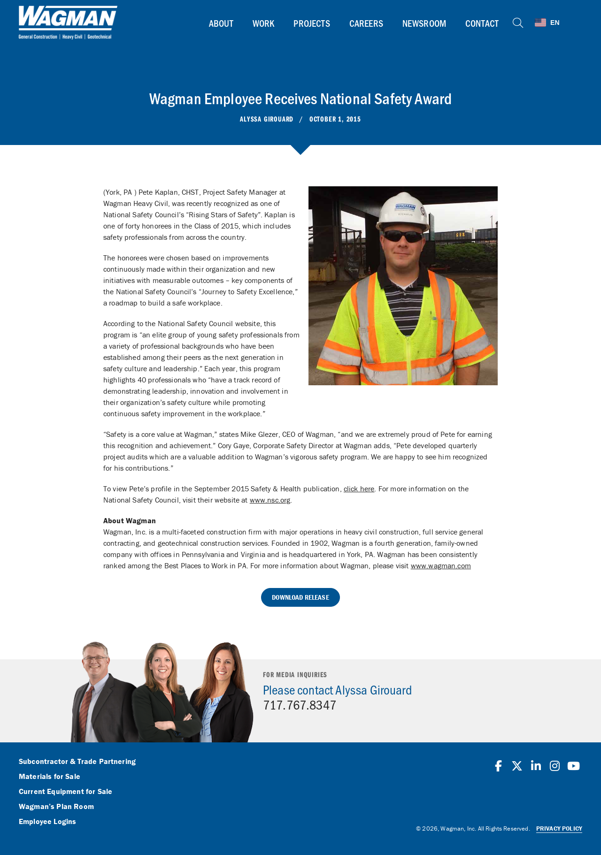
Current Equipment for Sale (65, 791)
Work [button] (263, 23)
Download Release (300, 597)
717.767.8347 (299, 704)
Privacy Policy (559, 828)
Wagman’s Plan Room (56, 806)
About (220, 23)
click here (359, 488)
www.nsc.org (270, 499)
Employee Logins (47, 821)
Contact (481, 23)
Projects (311, 23)
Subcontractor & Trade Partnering (77, 761)
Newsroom (424, 23)
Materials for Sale (49, 776)
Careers (365, 23)
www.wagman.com (441, 565)
